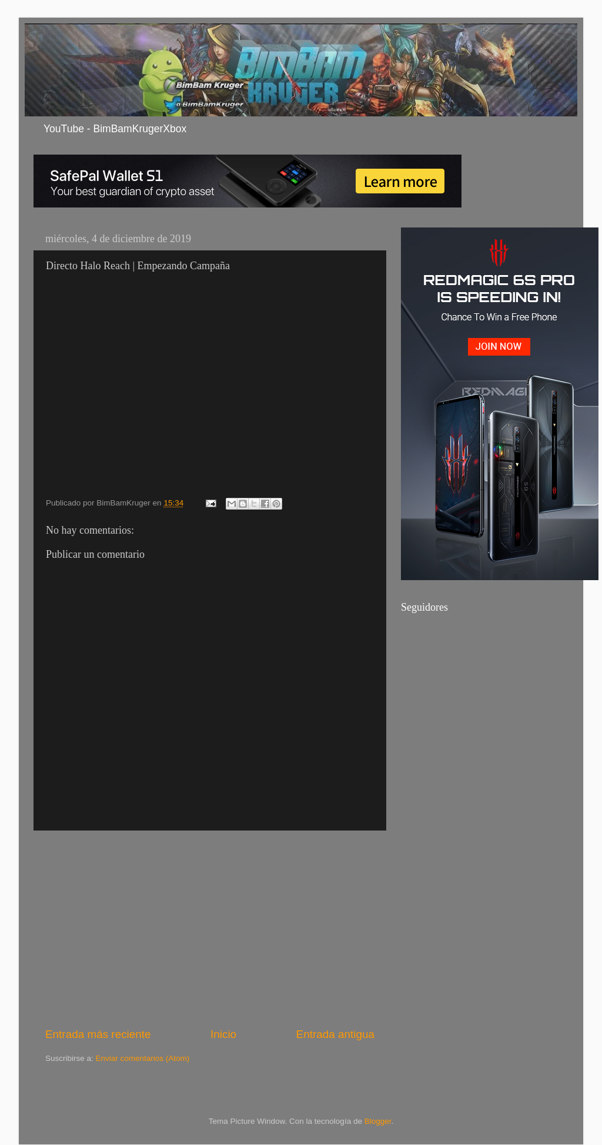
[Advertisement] (210, 928)
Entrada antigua (335, 1034)
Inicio (223, 1034)
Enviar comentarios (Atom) (143, 1058)
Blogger (378, 1121)
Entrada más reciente (98, 1034)
